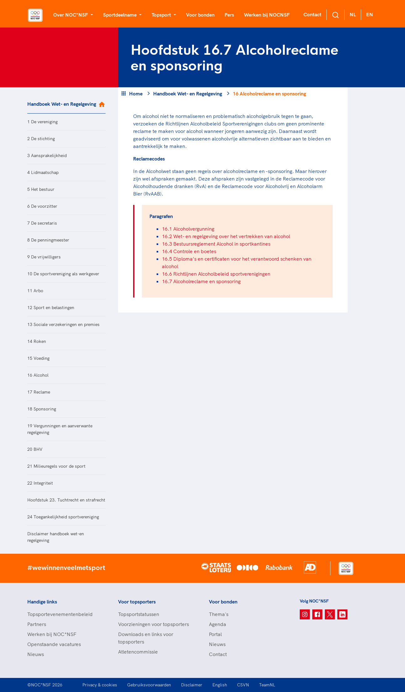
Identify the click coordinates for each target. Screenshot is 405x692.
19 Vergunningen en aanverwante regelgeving (59, 429)
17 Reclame (38, 392)
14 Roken (36, 341)
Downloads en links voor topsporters (145, 638)
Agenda (217, 624)
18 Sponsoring (41, 409)
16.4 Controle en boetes (189, 251)
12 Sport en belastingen (50, 307)
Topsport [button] (162, 14)
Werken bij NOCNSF (267, 14)
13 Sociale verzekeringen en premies (63, 324)
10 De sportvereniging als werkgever (63, 274)
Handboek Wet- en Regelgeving (61, 104)
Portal (215, 634)
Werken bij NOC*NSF (51, 634)
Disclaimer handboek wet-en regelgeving (55, 537)
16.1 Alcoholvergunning (188, 229)
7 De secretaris (42, 223)
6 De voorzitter (42, 206)
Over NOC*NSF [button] (71, 14)
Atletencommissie (138, 652)
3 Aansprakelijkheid (47, 155)
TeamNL (267, 685)
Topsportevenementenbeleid (60, 614)
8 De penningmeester (48, 240)
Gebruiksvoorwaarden (149, 685)
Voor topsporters (137, 601)
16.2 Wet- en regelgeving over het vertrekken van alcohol (226, 236)
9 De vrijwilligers (44, 257)
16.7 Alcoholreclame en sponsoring (201, 281)
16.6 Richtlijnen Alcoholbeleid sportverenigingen (216, 274)
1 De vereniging (42, 122)
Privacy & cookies (99, 685)
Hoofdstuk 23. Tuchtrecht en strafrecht (66, 500)
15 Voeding (38, 358)
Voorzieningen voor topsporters (153, 624)
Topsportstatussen (138, 614)
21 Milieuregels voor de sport (56, 466)
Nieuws (35, 654)
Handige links (42, 601)
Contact (312, 14)
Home (136, 93)
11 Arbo (35, 290)
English (219, 685)
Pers (229, 14)
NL (353, 14)
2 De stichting (41, 138)
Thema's (218, 614)
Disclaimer (191, 685)
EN (369, 14)
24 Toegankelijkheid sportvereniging (63, 517)
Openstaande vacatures (54, 644)
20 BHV (35, 449)
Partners (36, 624)
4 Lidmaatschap (43, 172)
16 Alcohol (38, 375)
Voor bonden (200, 14)
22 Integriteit (40, 483)
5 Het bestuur (41, 189)
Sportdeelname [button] (120, 14)
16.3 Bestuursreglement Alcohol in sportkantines (216, 244)
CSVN (243, 685)
